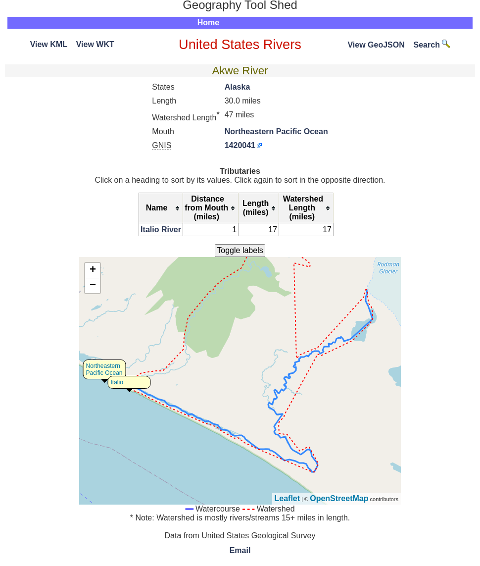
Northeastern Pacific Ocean (276, 131)
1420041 (240, 145)
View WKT (95, 44)
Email (240, 550)
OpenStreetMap (339, 498)
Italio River (161, 229)
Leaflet (287, 498)
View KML (48, 44)
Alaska (237, 87)
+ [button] (93, 270)
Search (432, 45)
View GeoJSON (375, 45)
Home (208, 22)
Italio (117, 382)
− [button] (93, 285)
